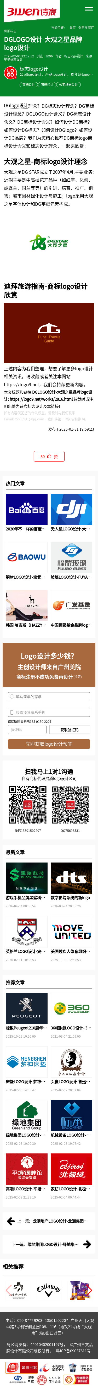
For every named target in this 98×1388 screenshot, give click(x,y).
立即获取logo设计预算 (49, 744)
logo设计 (19, 105)
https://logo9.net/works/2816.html (41, 399)
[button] (89, 1290)
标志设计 (57, 105)
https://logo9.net (21, 384)
